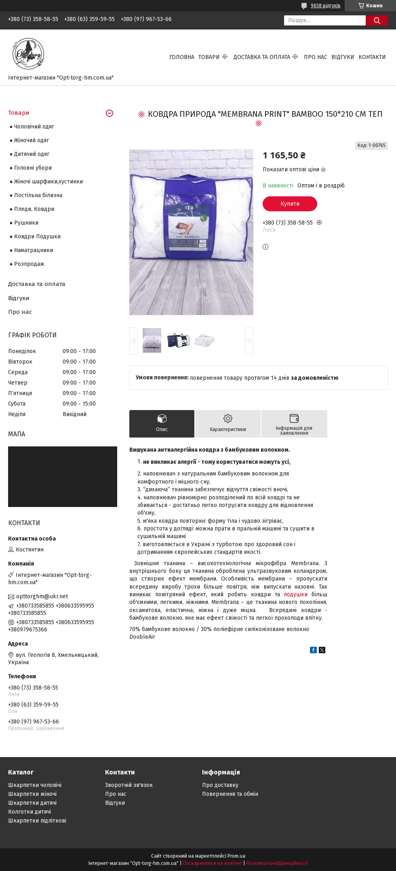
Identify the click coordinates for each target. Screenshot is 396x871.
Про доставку (220, 785)
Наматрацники (33, 250)
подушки (296, 594)
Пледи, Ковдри (34, 209)
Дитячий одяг (31, 154)
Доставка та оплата (262, 57)
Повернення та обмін (230, 794)
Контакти (372, 57)
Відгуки (342, 57)
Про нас (315, 57)
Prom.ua (236, 856)
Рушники (26, 222)
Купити (289, 203)
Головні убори (33, 167)
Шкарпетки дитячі (32, 802)
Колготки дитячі (29, 811)
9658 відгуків (326, 5)
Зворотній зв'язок (129, 785)
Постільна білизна (38, 195)
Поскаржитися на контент (212, 863)
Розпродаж (29, 264)
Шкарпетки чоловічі (34, 785)
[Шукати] (377, 20)
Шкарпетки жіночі (32, 794)
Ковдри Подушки (37, 236)
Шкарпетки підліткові (37, 820)
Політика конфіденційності (277, 863)
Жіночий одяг (31, 140)
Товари (209, 57)
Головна (181, 57)
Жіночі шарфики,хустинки (48, 181)
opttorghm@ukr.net (42, 596)
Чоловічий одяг (34, 126)
